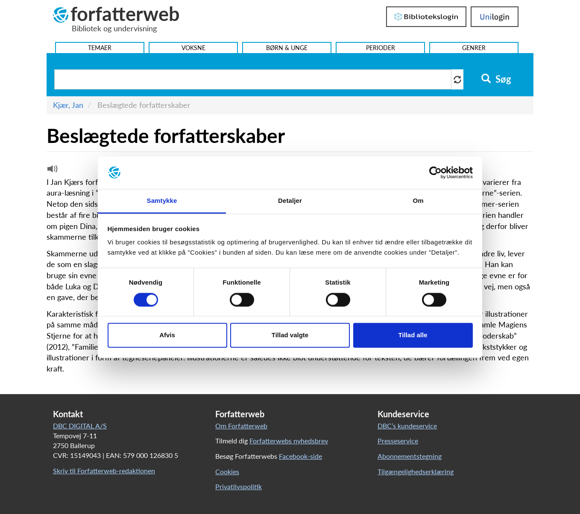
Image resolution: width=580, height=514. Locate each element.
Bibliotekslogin (426, 16)
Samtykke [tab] (162, 201)
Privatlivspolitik (238, 486)
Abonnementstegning (410, 456)
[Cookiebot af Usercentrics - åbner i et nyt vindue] (435, 172)
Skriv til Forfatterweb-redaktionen (104, 470)
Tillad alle (412, 335)
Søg (496, 79)
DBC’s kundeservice (407, 426)
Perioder (380, 47)
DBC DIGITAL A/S (80, 426)
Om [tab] (418, 201)
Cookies (227, 471)
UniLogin (494, 16)
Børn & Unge (287, 47)
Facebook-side (300, 456)
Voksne (193, 47)
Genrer (474, 47)
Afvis (167, 335)
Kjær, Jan (68, 105)
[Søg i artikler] (252, 79)
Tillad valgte (290, 335)
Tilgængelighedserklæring (416, 471)
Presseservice (398, 441)
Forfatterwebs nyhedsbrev (288, 441)
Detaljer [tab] (290, 201)
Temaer (99, 47)
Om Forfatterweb (241, 426)
